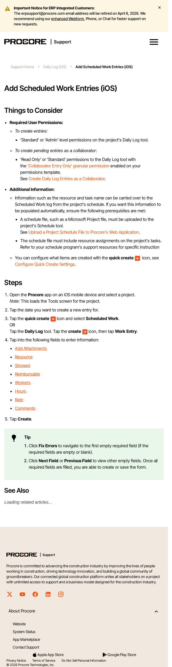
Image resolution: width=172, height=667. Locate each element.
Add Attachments (31, 348)
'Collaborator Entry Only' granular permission (68, 165)
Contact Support (26, 647)
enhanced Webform (67, 18)
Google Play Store (119, 654)
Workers (22, 382)
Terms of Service (43, 660)
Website (19, 624)
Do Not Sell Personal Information (84, 660)
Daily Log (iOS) (54, 66)
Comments (25, 408)
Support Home (22, 66)
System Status (24, 631)
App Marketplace (26, 639)
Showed (22, 365)
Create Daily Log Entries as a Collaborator (67, 178)
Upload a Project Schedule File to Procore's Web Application (84, 232)
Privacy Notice (16, 660)
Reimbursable (27, 374)
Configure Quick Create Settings (45, 264)
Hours (20, 391)
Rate (19, 399)
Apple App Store (47, 654)
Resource (24, 357)
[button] (153, 42)
